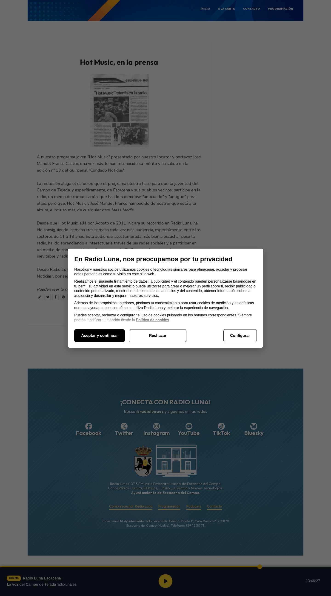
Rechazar (157, 335)
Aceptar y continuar (99, 335)
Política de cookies (152, 320)
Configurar (240, 335)
